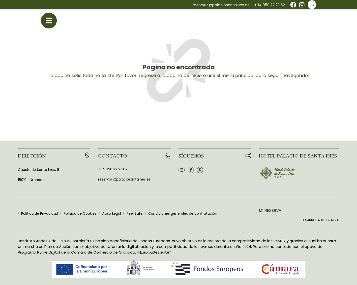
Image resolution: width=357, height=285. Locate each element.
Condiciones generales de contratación (182, 213)
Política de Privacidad (39, 213)
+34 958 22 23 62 (269, 4)
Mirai (335, 220)
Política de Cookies (80, 213)
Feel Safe (135, 213)
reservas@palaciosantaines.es (221, 4)
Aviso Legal (111, 213)
